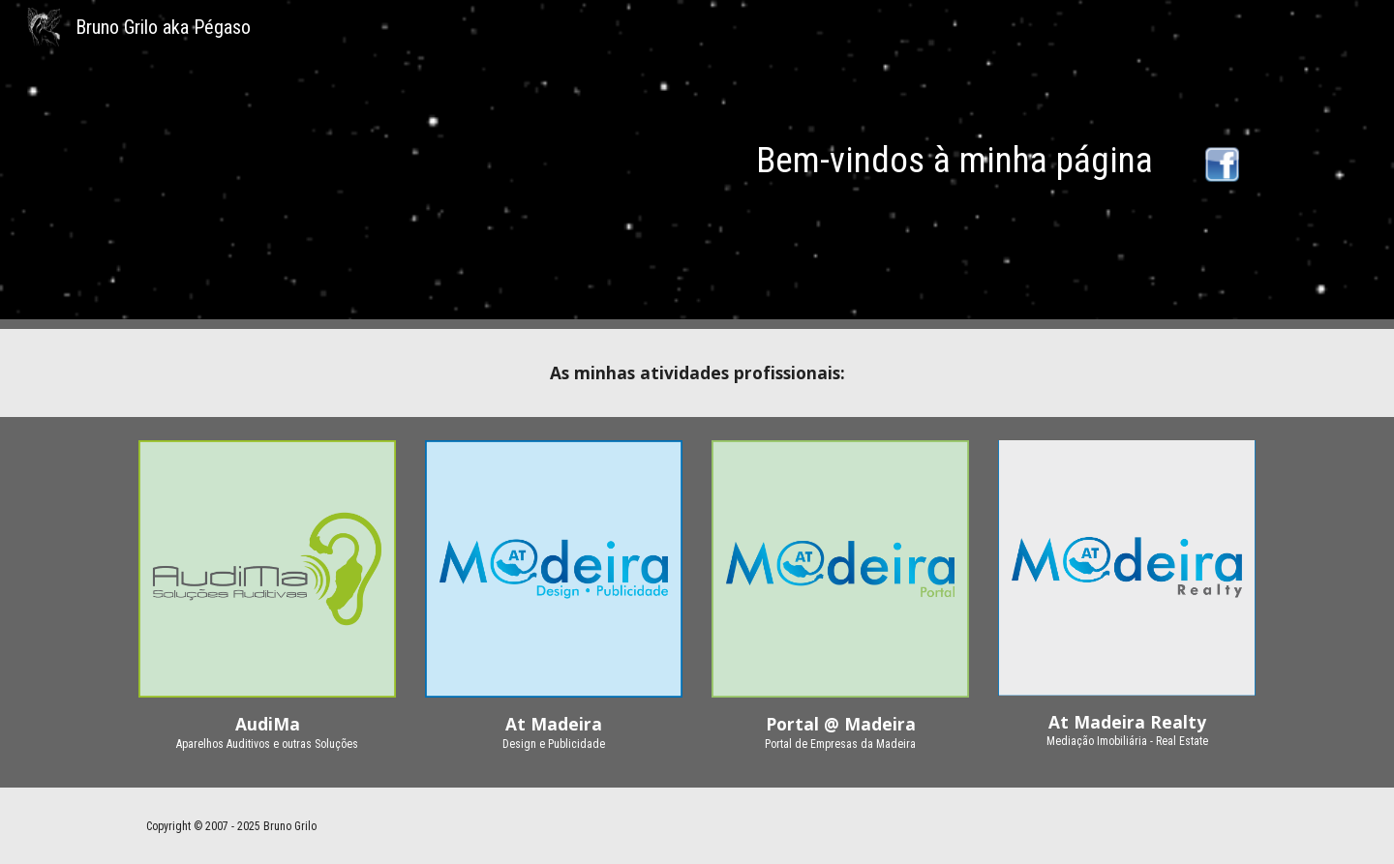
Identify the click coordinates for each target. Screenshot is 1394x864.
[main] (696, 160)
